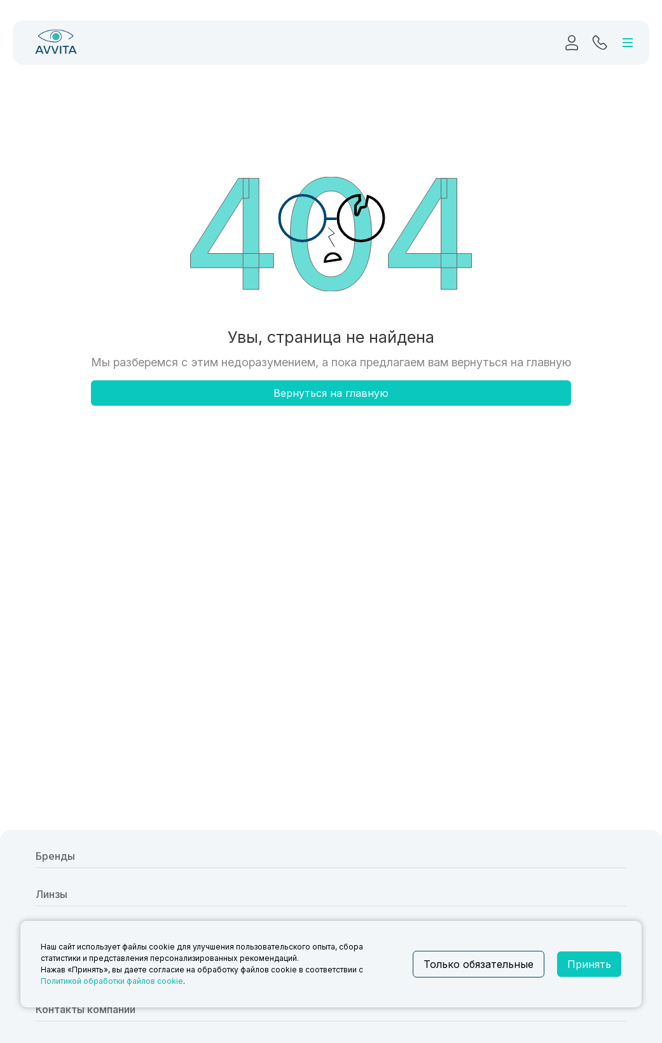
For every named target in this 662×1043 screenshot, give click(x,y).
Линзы (51, 894)
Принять (589, 964)
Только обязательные (479, 964)
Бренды (55, 856)
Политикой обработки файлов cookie (112, 981)
